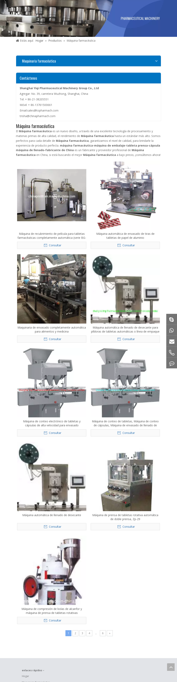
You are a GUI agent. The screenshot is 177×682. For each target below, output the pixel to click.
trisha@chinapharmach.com (37, 116)
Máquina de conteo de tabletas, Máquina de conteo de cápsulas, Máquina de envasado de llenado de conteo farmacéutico (125, 423)
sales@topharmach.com (42, 110)
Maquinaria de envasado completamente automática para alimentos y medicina (52, 329)
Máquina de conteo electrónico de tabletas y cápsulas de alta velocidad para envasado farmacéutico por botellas (52, 423)
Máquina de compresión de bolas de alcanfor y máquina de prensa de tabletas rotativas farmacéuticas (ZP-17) (51, 611)
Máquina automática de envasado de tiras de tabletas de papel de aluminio (125, 236)
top (171, 667)
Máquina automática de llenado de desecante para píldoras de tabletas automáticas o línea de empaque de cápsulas (125, 330)
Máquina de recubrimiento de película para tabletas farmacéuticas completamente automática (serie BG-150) (52, 236)
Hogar (25, 676)
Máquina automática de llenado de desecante (51, 515)
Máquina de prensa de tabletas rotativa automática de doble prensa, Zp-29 (125, 517)
